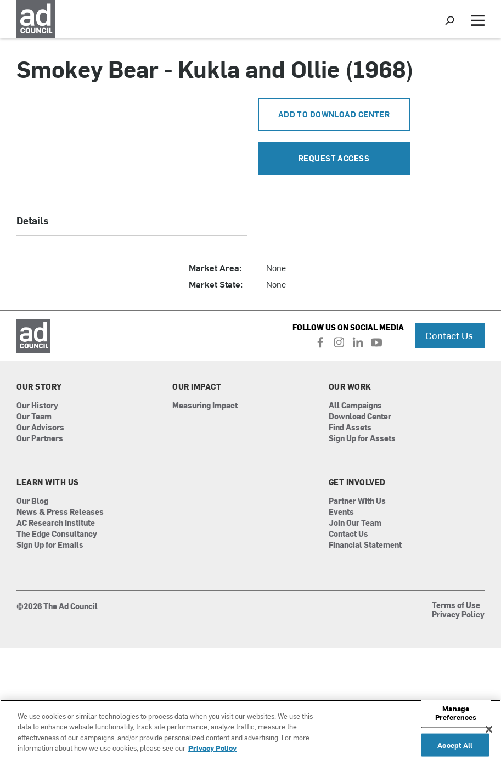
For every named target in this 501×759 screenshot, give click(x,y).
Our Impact (196, 387)
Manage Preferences (455, 713)
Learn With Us (47, 482)
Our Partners (39, 439)
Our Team (34, 417)
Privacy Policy (458, 615)
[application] (131, 146)
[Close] (489, 729)
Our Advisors (40, 428)
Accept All (454, 745)
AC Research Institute (55, 523)
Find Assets (350, 428)
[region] (250, 729)
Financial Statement (365, 545)
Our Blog (32, 501)
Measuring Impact (205, 406)
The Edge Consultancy (56, 534)
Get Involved (357, 482)
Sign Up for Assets (362, 439)
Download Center (360, 417)
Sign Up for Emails (49, 545)
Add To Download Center (334, 114)
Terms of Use (456, 605)
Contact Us (449, 335)
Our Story (39, 387)
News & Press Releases (60, 512)
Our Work (350, 387)
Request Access (334, 158)
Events (341, 512)
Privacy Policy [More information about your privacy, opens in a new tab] (212, 747)
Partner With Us (357, 501)
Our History (37, 406)
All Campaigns (355, 406)
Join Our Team (355, 523)
